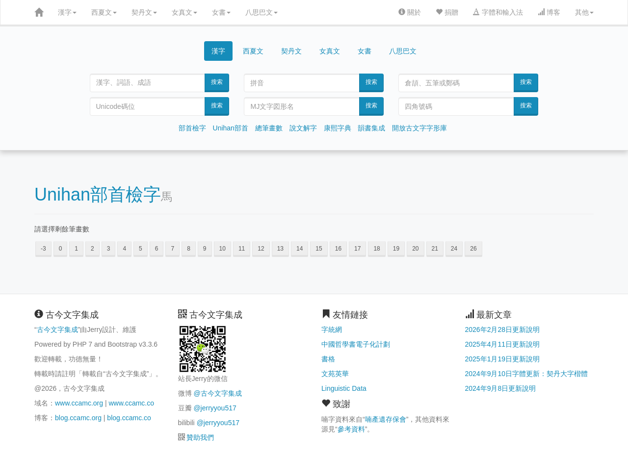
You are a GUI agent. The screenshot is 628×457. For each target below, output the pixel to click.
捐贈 (447, 12)
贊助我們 (200, 437)
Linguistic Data (343, 388)
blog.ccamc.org (78, 418)
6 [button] (156, 248)
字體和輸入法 (498, 12)
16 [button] (338, 248)
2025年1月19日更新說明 (502, 359)
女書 (221, 12)
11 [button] (241, 248)
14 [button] (299, 248)
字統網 (331, 329)
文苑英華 (335, 374)
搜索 (217, 81)
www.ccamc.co (131, 403)
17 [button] (357, 248)
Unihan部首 (230, 128)
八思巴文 (261, 12)
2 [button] (92, 248)
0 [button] (60, 248)
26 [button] (473, 248)
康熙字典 (337, 128)
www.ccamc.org (79, 403)
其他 (584, 12)
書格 (328, 359)
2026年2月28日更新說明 (502, 329)
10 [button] (222, 248)
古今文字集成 (57, 329)
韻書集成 (371, 128)
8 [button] (188, 248)
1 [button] (76, 248)
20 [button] (415, 248)
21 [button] (435, 248)
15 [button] (318, 248)
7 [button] (172, 248)
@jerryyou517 (214, 408)
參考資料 (351, 429)
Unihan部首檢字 (97, 194)
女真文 (184, 12)
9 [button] (205, 248)
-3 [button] (43, 248)
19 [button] (396, 248)
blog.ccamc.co (129, 418)
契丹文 (144, 12)
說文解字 (303, 128)
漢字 (67, 12)
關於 (409, 12)
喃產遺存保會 (385, 419)
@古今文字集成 (217, 393)
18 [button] (376, 248)
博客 (549, 12)
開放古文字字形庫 (419, 128)
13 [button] (280, 248)
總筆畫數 (269, 128)
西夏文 (104, 12)
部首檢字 (192, 128)
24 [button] (454, 248)
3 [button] (108, 248)
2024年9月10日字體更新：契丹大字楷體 (526, 374)
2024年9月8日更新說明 (500, 388)
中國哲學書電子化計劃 (355, 344)
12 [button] (261, 248)
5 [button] (140, 248)
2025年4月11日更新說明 (502, 344)
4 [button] (124, 248)
